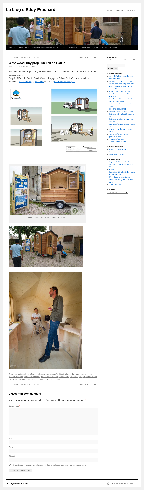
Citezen (112, 169)
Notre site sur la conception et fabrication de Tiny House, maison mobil (121, 179)
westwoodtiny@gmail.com (31, 81)
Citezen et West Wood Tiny (79, 48)
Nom (11, 438)
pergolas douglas (115, 137)
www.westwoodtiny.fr (64, 81)
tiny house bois (77, 374)
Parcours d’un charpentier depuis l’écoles (48, 48)
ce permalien (55, 379)
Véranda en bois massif (117, 139)
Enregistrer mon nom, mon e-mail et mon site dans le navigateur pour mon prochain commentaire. (49, 465)
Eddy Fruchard (33, 66)
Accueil (12, 48)
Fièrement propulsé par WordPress (121, 483)
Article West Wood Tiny (89, 57)
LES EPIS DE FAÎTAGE (117, 109)
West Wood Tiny (15, 379)
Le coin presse (111, 48)
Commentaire (14, 406)
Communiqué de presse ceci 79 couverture (26, 57)
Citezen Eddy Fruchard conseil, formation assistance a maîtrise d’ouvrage (120, 93)
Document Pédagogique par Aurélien (121, 111)
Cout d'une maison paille (117, 149)
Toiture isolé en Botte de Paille (119, 134)
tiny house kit (64, 377)
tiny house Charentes (32, 377)
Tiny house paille (76, 377)
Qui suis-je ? (97, 48)
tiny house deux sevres (49, 377)
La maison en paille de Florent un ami (122, 152)
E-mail (12, 447)
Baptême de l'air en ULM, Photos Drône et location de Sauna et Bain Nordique (121, 164)
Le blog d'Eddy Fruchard (30, 9)
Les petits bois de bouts (117, 154)
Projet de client (36, 374)
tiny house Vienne (90, 377)
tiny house (67, 374)
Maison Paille (23, 48)
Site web (12, 456)
